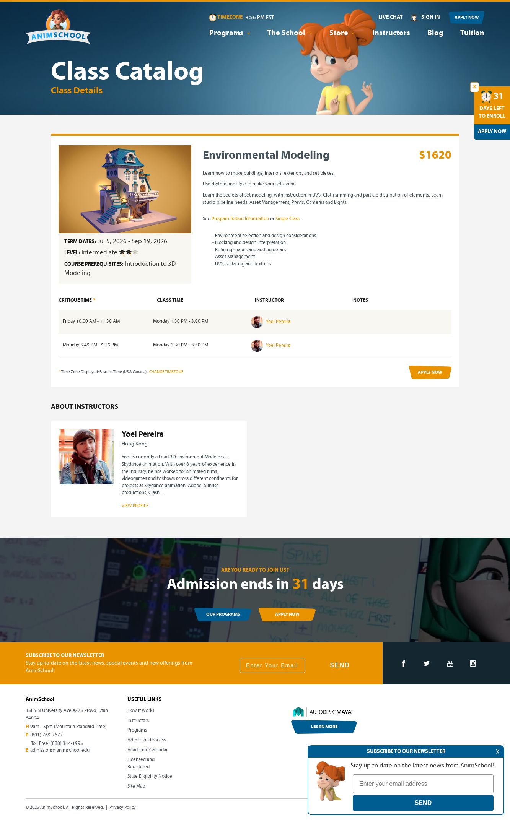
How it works (140, 710)
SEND (340, 665)
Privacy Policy (122, 807)
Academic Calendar (147, 750)
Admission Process (146, 740)
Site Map (136, 786)
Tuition (472, 33)
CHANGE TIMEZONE (166, 372)
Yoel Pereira (270, 321)
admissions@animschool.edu (60, 750)
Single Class (287, 218)
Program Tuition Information (240, 218)
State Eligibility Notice (149, 776)
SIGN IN (430, 17)
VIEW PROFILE (135, 506)
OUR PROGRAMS (223, 614)
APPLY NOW (467, 17)
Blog (435, 33)
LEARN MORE (324, 727)
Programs (137, 730)
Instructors (391, 33)
